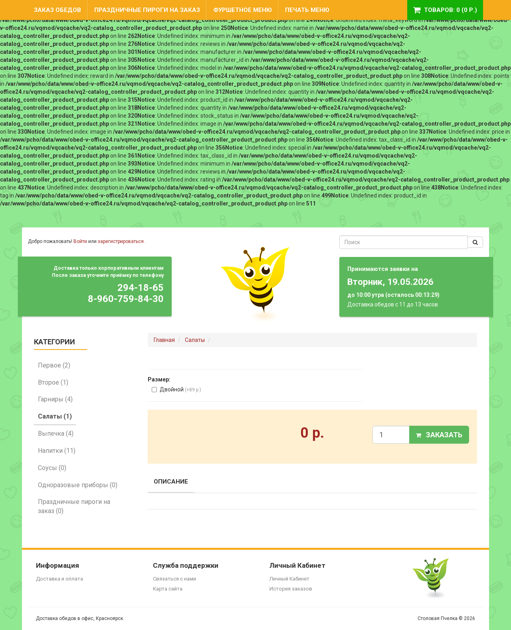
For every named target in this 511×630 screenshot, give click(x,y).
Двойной (176, 389)
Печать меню (307, 10)
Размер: (159, 379)
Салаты (195, 340)
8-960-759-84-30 (126, 298)
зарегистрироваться (121, 241)
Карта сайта (167, 589)
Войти (80, 241)
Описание (171, 481)
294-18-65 (140, 287)
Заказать (439, 435)
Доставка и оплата (59, 579)
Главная (164, 340)
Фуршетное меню (242, 10)
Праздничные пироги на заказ (147, 10)
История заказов (290, 589)
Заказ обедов (57, 10)
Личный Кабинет (289, 579)
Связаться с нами (174, 579)
